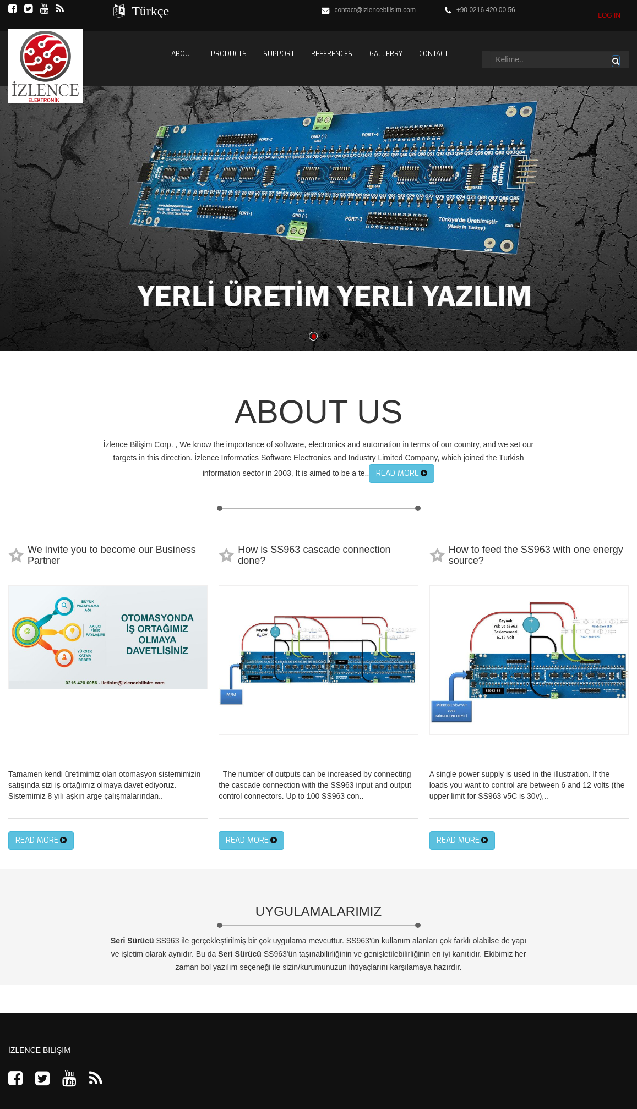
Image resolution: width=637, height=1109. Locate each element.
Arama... (490, 51)
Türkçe (147, 10)
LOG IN (609, 15)
